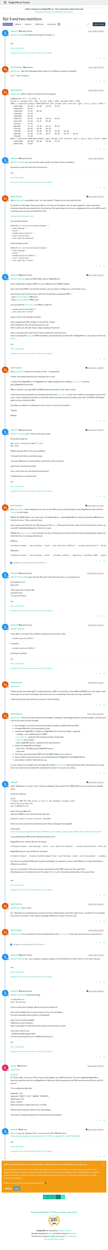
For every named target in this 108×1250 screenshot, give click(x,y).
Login (17, 1188)
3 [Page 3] (58, 1197)
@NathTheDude (25, 31)
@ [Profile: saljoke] (14, 1074)
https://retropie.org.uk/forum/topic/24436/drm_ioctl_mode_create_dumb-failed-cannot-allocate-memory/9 (56, 831)
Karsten (72, 1233)
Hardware (7, 24)
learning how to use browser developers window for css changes (31, 53)
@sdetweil (28, 67)
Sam (50, 1233)
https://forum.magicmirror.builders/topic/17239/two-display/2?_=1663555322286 (45, 1136)
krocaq (13, 1066)
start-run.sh (25, 533)
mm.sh (30, 335)
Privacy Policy (58, 1239)
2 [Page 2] (54, 1197)
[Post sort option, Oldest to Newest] (88, 24)
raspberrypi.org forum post (22, 216)
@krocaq (23, 1129)
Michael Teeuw (64, 1230)
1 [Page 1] (49, 1197)
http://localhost (22, 297)
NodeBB (51, 1236)
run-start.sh (30, 304)
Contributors (71, 1236)
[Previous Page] (45, 1197)
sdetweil (14, 31)
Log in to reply (99, 24)
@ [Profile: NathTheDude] (18, 35)
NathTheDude (16, 67)
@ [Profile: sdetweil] (15, 71)
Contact (47, 1239)
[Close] (103, 1164)
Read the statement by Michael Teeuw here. (54, 12)
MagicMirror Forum (19, 2)
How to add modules (17, 48)
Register (8, 1188)
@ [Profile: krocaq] (14, 1133)
